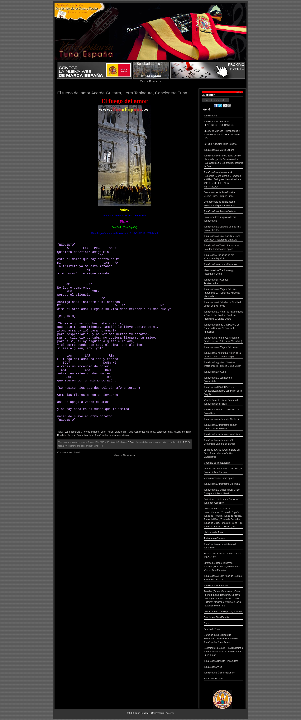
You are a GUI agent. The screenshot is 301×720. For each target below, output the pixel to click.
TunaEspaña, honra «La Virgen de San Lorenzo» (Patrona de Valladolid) (223, 340)
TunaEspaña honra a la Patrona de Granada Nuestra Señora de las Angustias (223, 328)
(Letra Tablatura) (72, 431)
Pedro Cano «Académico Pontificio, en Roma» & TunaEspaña (223, 470)
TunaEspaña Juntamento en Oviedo (223, 435)
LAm (67, 248)
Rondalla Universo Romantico (72, 435)
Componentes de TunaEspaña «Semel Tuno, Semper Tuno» (223, 194)
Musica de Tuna (182, 431)
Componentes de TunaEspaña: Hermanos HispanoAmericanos (223, 204)
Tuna (132, 442)
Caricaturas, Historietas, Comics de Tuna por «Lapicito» (223, 501)
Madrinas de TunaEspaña (223, 463)
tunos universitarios (119, 435)
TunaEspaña (101, 435)
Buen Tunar (107, 431)
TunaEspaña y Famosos (223, 586)
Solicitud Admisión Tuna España (223, 144)
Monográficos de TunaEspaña (223, 478)
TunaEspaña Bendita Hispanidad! (223, 661)
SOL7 (112, 248)
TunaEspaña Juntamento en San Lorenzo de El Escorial (223, 427)
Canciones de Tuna (144, 431)
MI (60, 263)
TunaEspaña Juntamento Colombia (223, 484)
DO (102, 256)
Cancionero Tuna (124, 431)
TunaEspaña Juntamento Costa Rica (223, 419)
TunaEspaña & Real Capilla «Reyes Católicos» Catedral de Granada (223, 238)
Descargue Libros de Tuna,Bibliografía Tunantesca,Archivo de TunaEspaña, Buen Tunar (223, 652)
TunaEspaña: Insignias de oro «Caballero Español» (223, 257)
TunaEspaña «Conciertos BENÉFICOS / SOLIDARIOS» (223, 123)
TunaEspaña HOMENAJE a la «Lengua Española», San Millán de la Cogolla (223, 391)
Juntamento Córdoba (223, 539)
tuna (91, 435)
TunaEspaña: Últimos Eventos (223, 673)
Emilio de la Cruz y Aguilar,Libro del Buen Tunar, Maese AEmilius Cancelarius (223, 453)
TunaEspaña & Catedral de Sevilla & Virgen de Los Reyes (223, 304)
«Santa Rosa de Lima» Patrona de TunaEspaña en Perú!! (223, 402)
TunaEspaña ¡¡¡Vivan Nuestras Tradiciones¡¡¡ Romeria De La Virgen (223, 364)
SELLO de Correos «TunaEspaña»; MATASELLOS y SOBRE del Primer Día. (223, 135)
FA (117, 263)
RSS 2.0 (186, 442)
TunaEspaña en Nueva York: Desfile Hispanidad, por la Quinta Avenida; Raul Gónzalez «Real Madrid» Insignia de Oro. (223, 161)
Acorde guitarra (91, 431)
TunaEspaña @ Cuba (223, 372)
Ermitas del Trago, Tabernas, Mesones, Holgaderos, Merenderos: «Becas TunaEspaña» (223, 567)
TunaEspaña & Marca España (223, 150)
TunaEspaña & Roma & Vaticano (223, 212)
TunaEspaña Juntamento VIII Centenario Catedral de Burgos (223, 442)
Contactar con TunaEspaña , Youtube (223, 612)
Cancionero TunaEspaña (223, 618)
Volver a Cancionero (150, 81)
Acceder (170, 713)
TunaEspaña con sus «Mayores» (223, 265)
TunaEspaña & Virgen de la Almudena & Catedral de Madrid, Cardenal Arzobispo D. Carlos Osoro (223, 315)
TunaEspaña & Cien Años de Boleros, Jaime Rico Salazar (223, 578)
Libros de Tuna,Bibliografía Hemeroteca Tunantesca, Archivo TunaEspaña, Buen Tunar (223, 639)
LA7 (85, 248)
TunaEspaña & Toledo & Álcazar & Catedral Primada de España (223, 247)
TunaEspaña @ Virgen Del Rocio (223, 347)
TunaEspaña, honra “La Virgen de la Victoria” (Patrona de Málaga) (223, 355)
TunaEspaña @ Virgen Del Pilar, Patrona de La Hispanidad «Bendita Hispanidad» (223, 293)
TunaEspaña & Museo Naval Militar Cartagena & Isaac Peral (223, 492)
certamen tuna (164, 431)
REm (97, 248)
